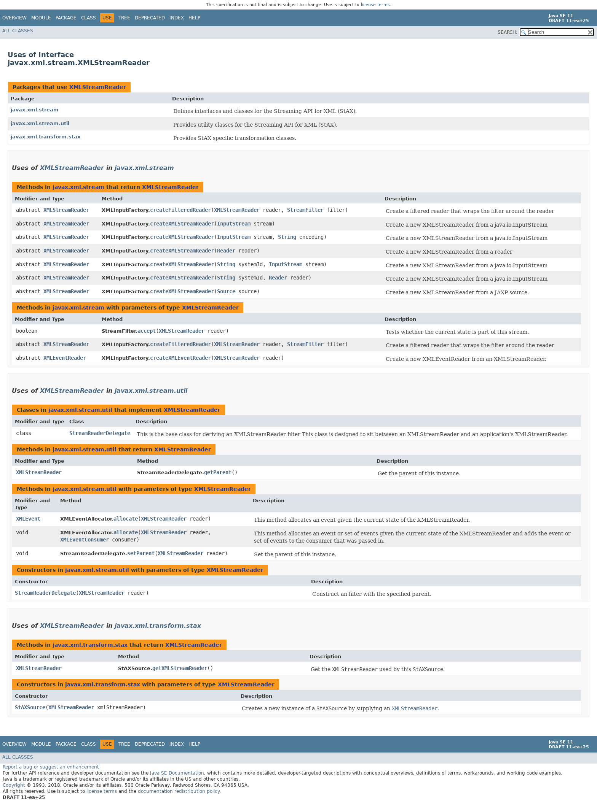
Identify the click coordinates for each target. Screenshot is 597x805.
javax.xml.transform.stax (45, 137)
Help (194, 18)
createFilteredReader (180, 210)
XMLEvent (28, 519)
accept (146, 331)
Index (176, 18)
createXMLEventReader (180, 358)
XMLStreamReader (97, 87)
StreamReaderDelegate (99, 433)
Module (41, 18)
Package (66, 18)
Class (88, 18)
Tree (124, 18)
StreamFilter (305, 210)
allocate (125, 519)
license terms (375, 4)
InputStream (234, 224)
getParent (217, 472)
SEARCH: (507, 32)
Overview (14, 18)
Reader (226, 251)
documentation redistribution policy (178, 791)
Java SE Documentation (177, 773)
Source (226, 291)
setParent (141, 553)
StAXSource (30, 707)
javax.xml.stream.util (40, 123)
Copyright (14, 785)
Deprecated (150, 18)
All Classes (17, 30)
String (287, 237)
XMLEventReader (64, 358)
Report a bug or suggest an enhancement (51, 767)
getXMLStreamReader (179, 668)
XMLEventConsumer (84, 540)
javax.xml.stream (35, 110)
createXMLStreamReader (182, 224)
